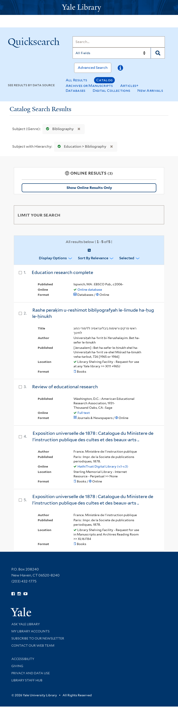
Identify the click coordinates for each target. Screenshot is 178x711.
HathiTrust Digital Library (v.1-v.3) (102, 466)
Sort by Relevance (93, 258)
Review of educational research (65, 386)
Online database (89, 289)
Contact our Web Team (32, 645)
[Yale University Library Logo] (89, 7)
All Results (76, 80)
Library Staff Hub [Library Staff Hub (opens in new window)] (26, 680)
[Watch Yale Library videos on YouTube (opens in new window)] (25, 594)
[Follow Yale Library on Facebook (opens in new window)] (13, 594)
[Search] (119, 41)
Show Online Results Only (89, 188)
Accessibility (22, 659)
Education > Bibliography (81, 146)
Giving (17, 666)
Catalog (104, 80)
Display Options (53, 258)
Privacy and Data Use (30, 673)
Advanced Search (93, 67)
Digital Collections (111, 90)
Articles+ (129, 86)
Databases (76, 90)
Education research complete (62, 272)
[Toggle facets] (155, 215)
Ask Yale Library (25, 624)
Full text (83, 413)
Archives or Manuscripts (89, 86)
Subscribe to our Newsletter (37, 638)
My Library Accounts (30, 631)
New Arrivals (150, 90)
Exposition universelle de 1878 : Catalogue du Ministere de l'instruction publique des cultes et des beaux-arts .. (92, 436)
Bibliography (58, 129)
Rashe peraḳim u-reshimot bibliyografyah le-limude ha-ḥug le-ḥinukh (93, 313)
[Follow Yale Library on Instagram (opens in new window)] (19, 594)
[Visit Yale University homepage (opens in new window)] (21, 610)
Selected (126, 258)
